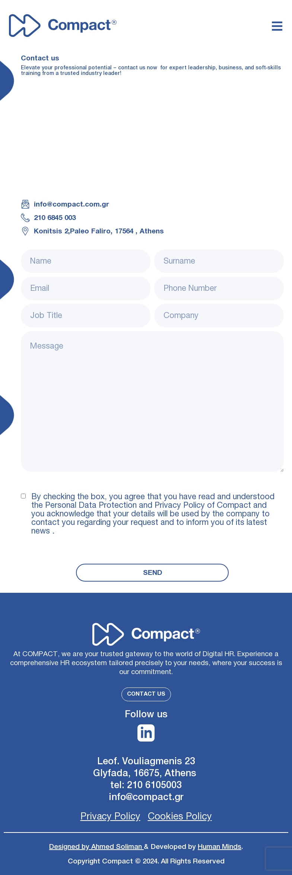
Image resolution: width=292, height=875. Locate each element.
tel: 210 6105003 (146, 785)
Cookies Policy (180, 817)
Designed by (70, 846)
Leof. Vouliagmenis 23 (146, 761)
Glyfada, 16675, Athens (146, 773)
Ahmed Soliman (117, 846)
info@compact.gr (146, 797)
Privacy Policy (110, 817)
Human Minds (219, 846)
